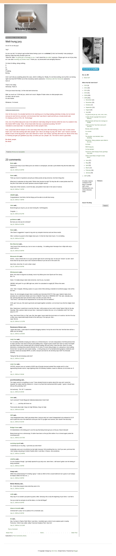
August (88, 110)
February (88, 170)
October (88, 105)
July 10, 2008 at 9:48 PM (17, 250)
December (89, 100)
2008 (85, 98)
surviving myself (15, 443)
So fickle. (88, 144)
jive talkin (48, 57)
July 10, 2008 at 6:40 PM (17, 170)
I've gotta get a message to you (25, 57)
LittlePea (13, 459)
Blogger (76, 551)
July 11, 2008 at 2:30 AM (17, 374)
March (88, 168)
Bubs (11, 163)
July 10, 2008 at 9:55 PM (17, 266)
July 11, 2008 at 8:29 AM (17, 392)
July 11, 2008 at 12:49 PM (17, 453)
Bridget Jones (14, 427)
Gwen (12, 175)
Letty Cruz (13, 339)
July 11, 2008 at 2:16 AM (17, 358)
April (87, 165)
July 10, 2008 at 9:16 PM (17, 224)
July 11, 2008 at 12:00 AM (17, 333)
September (89, 107)
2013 (85, 85)
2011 (85, 90)
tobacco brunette (15, 508)
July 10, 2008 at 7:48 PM (17, 199)
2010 (85, 93)
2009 (85, 95)
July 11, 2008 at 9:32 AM (17, 422)
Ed (11, 519)
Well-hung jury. (89, 147)
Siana (12, 230)
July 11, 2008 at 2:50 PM (17, 466)
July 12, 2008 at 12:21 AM (17, 525)
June (87, 160)
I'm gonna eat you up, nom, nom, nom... (96, 114)
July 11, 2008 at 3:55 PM (17, 488)
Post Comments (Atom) (19, 536)
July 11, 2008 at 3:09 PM (17, 478)
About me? (87, 77)
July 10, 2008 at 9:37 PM (17, 238)
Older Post (74, 532)
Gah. (86, 134)
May (87, 163)
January (88, 173)
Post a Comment (13, 529)
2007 (85, 176)
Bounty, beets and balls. (92, 129)
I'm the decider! (89, 149)
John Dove (54, 551)
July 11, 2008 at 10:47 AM (17, 437)
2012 (85, 88)
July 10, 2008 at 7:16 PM (17, 189)
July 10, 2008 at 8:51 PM (17, 214)
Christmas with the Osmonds (54, 79)
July (87, 112)
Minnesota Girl (14, 256)
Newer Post (9, 532)
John (11, 205)
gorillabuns (13, 219)
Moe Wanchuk (14, 244)
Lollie (11, 494)
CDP (11, 415)
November (89, 102)
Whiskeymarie (14, 272)
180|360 (12, 195)
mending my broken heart (22, 59)
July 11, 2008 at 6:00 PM (17, 502)
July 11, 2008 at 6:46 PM (17, 513)
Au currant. (88, 131)
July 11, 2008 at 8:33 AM (17, 409)
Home (42, 532)
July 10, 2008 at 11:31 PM (17, 321)
